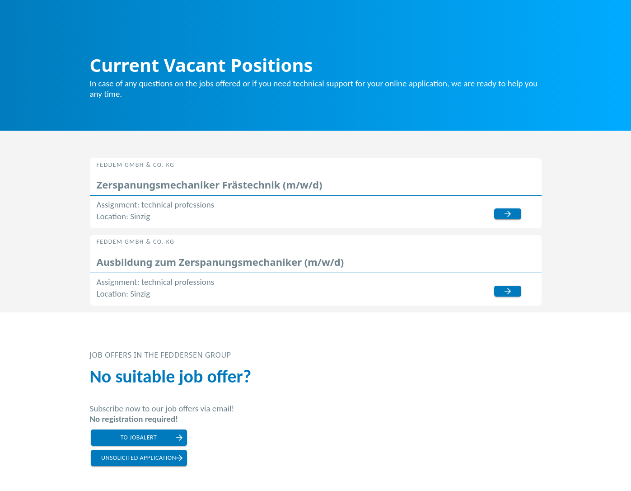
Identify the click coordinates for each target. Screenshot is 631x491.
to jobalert (139, 437)
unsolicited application (138, 458)
